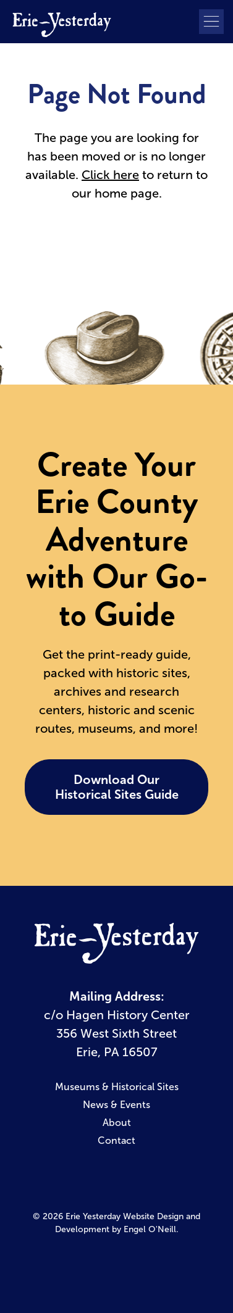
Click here (110, 174)
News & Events (116, 1104)
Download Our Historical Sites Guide (117, 787)
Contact (116, 1140)
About (117, 1122)
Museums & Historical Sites (117, 1087)
